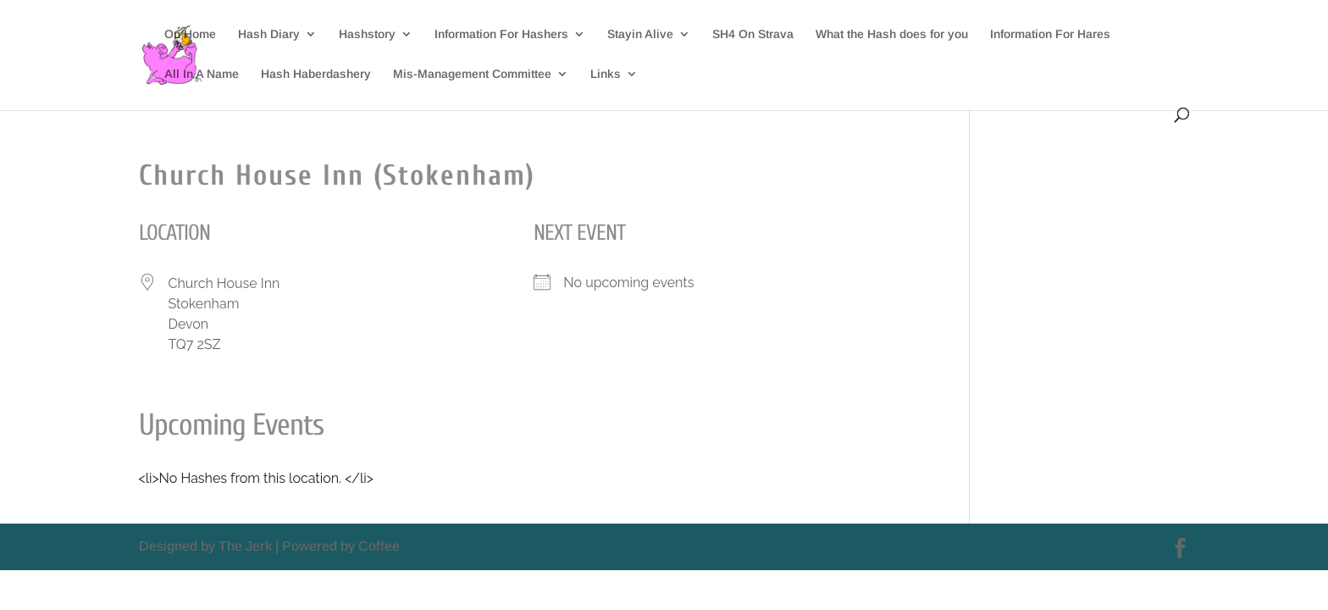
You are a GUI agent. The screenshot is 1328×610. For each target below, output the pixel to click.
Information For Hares (1050, 34)
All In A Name (201, 74)
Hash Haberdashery (316, 74)
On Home (190, 34)
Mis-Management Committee (472, 74)
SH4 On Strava (753, 34)
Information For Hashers (501, 34)
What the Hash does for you (892, 34)
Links (605, 74)
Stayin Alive (640, 34)
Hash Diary (269, 34)
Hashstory (367, 34)
